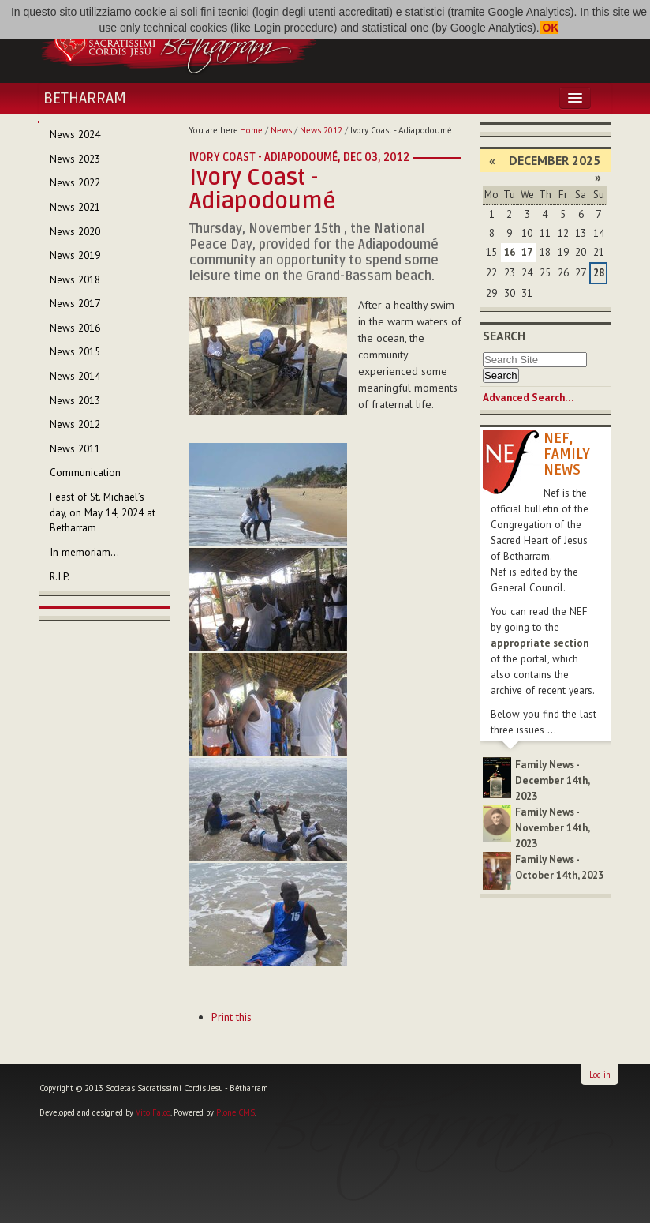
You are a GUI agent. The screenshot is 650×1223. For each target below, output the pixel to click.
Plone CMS (235, 1112)
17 (526, 252)
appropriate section (539, 643)
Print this (231, 1017)
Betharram (84, 98)
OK (549, 27)
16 (509, 252)
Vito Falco (153, 1112)
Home (251, 130)
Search (504, 335)
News (281, 130)
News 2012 (321, 130)
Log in (600, 1074)
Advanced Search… (528, 397)
